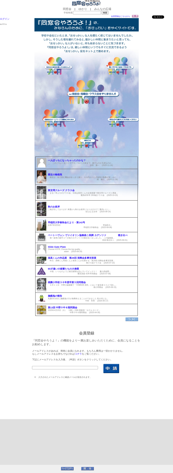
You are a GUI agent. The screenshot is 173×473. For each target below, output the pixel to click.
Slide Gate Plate (57, 246)
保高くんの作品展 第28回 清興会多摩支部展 (72, 258)
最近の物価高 (55, 174)
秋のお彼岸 (54, 206)
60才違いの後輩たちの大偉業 (63, 268)
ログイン (4, 18)
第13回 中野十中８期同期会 (62, 307)
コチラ (78, 353)
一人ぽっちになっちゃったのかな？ (67, 160)
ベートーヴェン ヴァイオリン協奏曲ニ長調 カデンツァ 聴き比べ (87, 235)
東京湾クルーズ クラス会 (61, 190)
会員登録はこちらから (120, 16)
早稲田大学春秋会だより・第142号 (66, 222)
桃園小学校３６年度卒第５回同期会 (67, 282)
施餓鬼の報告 (55, 295)
